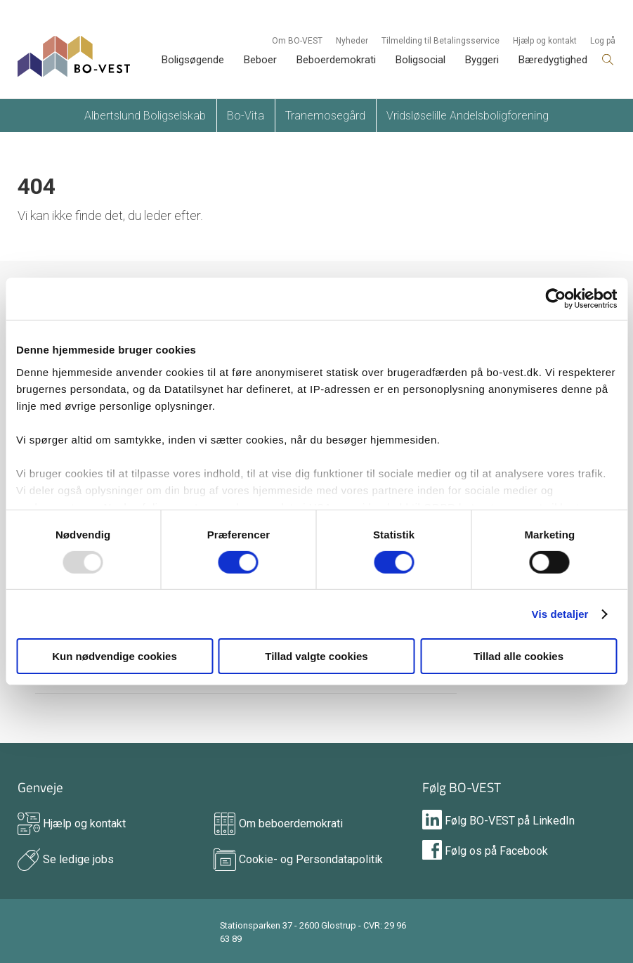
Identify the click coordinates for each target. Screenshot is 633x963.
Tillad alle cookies (518, 656)
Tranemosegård (325, 115)
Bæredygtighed (552, 59)
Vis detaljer (560, 614)
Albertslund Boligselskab (145, 115)
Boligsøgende (193, 59)
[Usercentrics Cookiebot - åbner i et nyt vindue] (555, 298)
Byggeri (482, 59)
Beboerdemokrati (336, 59)
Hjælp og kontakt (545, 41)
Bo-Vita (245, 115)
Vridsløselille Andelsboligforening (467, 115)
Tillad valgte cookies (316, 656)
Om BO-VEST (297, 41)
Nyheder (352, 41)
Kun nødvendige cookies (114, 656)
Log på (602, 41)
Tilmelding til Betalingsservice (440, 41)
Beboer (260, 59)
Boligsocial (420, 59)
